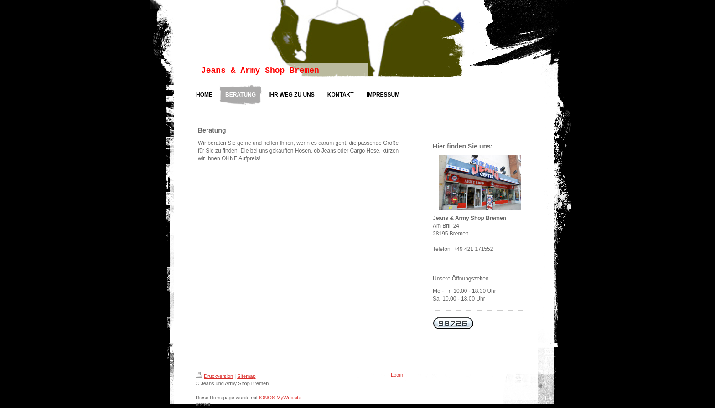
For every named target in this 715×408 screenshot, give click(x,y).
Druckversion (214, 376)
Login (397, 374)
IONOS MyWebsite (280, 397)
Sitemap (246, 376)
